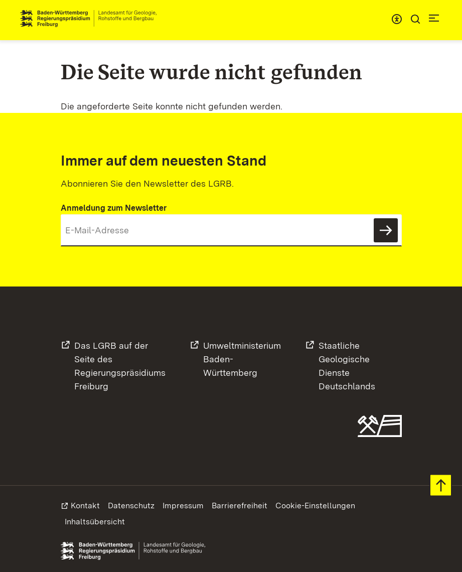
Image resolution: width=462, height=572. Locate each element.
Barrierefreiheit (239, 505)
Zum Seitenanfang (440, 485)
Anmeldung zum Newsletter (114, 208)
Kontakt (85, 505)
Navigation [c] (434, 18)
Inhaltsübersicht (95, 521)
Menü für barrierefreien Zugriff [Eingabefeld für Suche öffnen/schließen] (397, 19)
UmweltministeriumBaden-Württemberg (242, 359)
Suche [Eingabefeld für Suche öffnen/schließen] (415, 19)
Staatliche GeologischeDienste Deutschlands (347, 365)
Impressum (183, 505)
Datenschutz (131, 505)
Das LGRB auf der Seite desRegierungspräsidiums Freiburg (120, 365)
